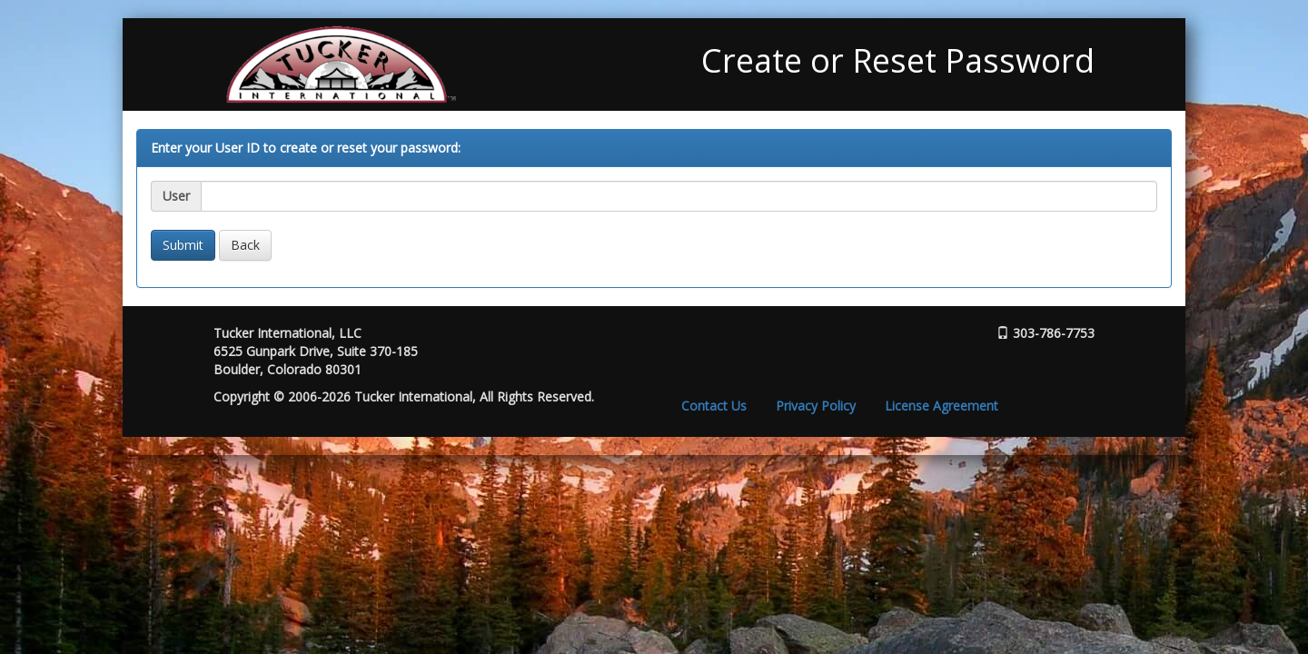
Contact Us (714, 405)
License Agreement (941, 405)
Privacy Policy (816, 405)
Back (245, 244)
